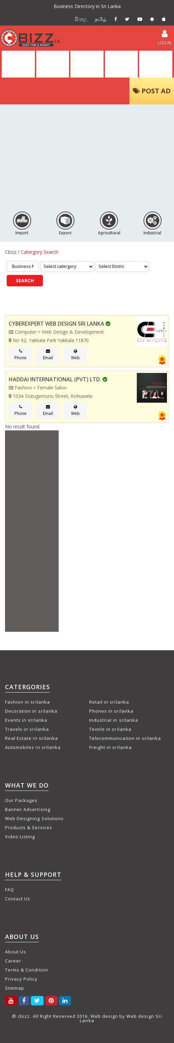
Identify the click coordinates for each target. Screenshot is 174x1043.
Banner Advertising (27, 809)
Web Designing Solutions (34, 818)
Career (13, 961)
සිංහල (81, 19)
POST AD (152, 90)
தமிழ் (100, 19)
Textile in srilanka (110, 729)
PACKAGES (155, 64)
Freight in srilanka (110, 747)
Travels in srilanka (27, 729)
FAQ (9, 890)
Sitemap (14, 988)
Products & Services (28, 827)
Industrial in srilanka (113, 720)
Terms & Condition (26, 970)
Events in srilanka (26, 720)
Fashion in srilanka (27, 702)
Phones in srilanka (111, 711)
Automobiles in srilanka (33, 747)
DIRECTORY (53, 64)
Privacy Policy (21, 979)
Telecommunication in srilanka (125, 738)
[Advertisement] (87, 155)
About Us (15, 952)
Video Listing (20, 837)
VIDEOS (121, 64)
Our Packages (21, 800)
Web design (104, 1016)
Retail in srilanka (109, 702)
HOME (18, 64)
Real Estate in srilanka (31, 738)
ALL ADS (87, 64)
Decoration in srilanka (31, 711)
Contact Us (17, 899)
